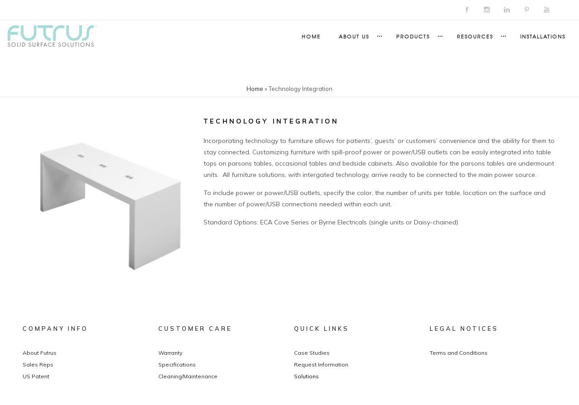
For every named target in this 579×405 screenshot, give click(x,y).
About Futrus (40, 352)
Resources (475, 36)
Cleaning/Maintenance (188, 376)
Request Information (321, 364)
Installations (542, 36)
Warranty (170, 352)
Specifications (177, 364)
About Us (354, 36)
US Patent (36, 376)
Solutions (306, 376)
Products (413, 36)
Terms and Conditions (459, 352)
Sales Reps (38, 364)
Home (311, 36)
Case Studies (312, 352)
